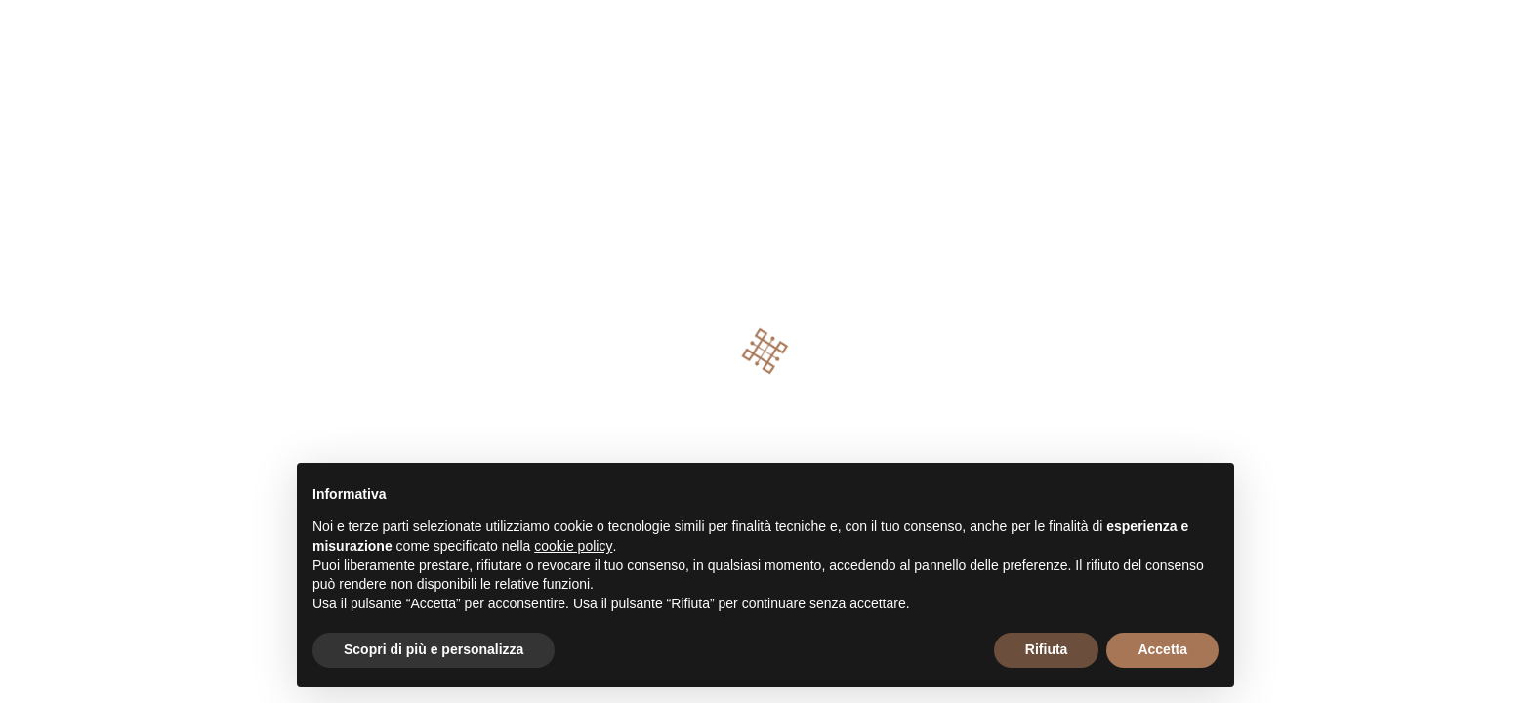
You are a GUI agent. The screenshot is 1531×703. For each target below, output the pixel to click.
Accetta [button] (1162, 649)
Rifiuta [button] (1046, 649)
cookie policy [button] (573, 546)
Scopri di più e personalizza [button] (433, 649)
